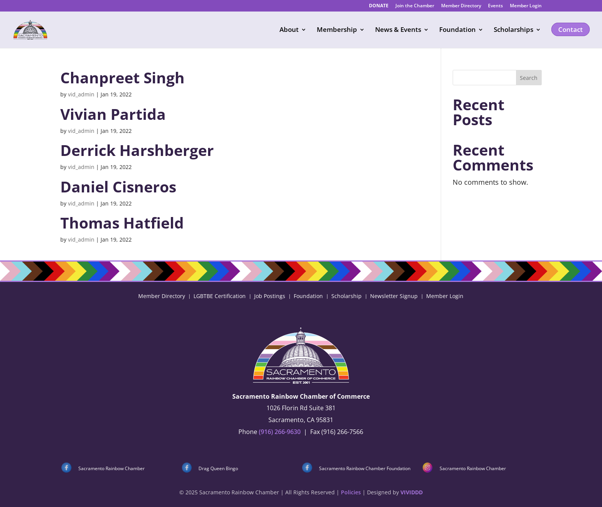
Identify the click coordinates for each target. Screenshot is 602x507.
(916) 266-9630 (280, 431)
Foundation (457, 30)
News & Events (398, 30)
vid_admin (81, 94)
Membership (337, 30)
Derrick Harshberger (137, 150)
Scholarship (346, 295)
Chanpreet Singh (122, 77)
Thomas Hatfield (122, 222)
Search (529, 77)
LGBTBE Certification (220, 295)
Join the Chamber (414, 6)
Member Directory (461, 6)
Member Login (526, 6)
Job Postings (269, 295)
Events (495, 6)
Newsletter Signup (394, 295)
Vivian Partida (113, 114)
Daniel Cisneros (118, 186)
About (289, 30)
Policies (351, 492)
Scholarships (513, 30)
